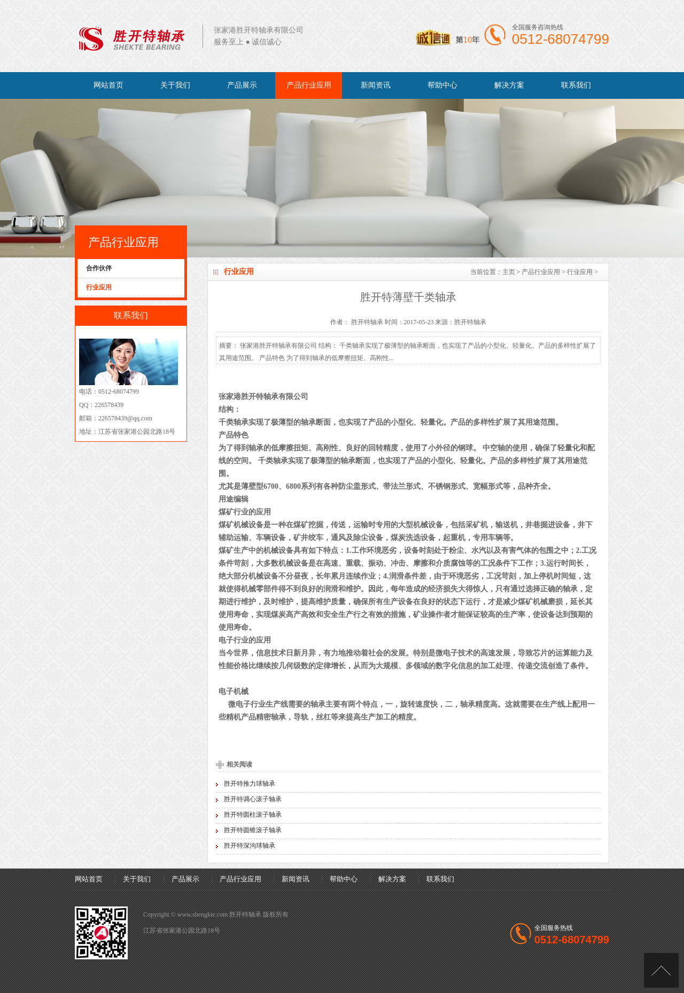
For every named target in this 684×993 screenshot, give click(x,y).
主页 (508, 272)
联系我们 (576, 85)
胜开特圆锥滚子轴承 (253, 830)
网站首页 (108, 85)
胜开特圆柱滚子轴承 (253, 814)
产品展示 (242, 85)
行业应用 (580, 272)
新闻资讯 (376, 85)
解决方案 (509, 85)
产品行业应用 (308, 85)
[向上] (661, 970)
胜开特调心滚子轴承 (253, 799)
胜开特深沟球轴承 (249, 845)
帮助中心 (442, 85)
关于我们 (175, 85)
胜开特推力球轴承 (249, 783)
